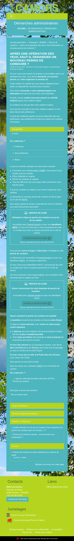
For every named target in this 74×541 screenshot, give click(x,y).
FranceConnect (33, 225)
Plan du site (27, 532)
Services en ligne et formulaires (24, 414)
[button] (37, 379)
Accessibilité (56, 529)
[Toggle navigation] (11, 16)
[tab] (37, 129)
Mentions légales (16, 529)
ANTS (24, 200)
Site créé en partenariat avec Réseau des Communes (37, 538)
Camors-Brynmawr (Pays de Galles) (25, 520)
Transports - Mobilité (38, 42)
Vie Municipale (35, 29)
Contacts (15, 481)
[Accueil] (32, 6)
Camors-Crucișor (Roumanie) (21, 515)
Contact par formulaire (17, 499)
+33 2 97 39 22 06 (14, 495)
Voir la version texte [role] (19, 395)
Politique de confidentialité (37, 529)
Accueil (21, 29)
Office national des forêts (57, 487)
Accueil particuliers (18, 42)
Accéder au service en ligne (37, 238)
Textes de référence (20, 406)
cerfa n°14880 (39, 171)
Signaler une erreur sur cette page (49, 464)
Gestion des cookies (43, 532)
